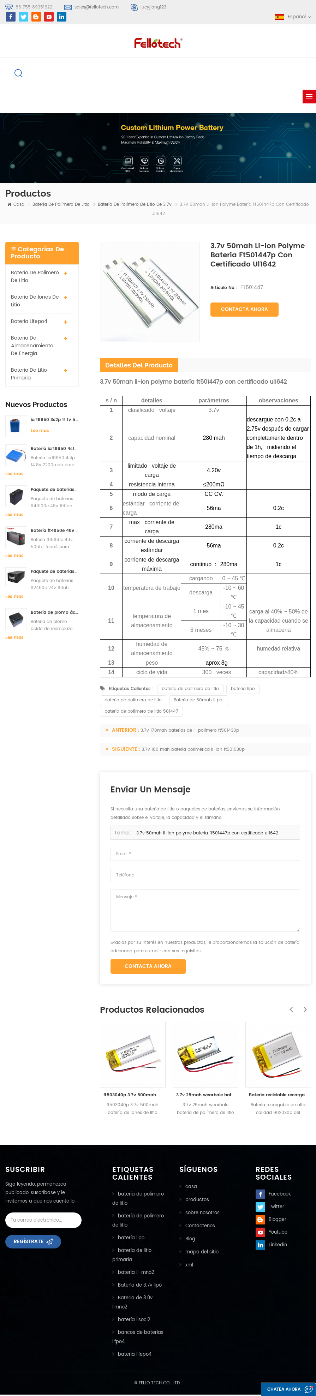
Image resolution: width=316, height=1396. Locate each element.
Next (303, 1007)
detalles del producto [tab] (139, 366)
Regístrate (28, 1245)
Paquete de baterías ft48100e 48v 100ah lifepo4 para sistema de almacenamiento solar (54, 490)
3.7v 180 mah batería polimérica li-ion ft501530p (193, 751)
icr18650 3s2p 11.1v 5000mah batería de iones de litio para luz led (54, 421)
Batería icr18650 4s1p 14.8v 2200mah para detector (54, 450)
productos (197, 1200)
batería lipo (243, 690)
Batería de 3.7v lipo (140, 1286)
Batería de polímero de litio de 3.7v (135, 206)
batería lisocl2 (134, 1321)
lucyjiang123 (153, 7)
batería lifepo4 (29, 323)
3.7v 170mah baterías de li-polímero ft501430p (190, 732)
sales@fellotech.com (96, 7)
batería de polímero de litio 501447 (141, 712)
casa (15, 206)
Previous (289, 1007)
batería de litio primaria (29, 375)
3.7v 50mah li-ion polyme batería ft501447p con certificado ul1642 (207, 834)
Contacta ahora (244, 310)
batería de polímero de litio (61, 206)
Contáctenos (200, 1226)
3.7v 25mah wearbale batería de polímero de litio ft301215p (205, 1096)
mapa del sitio (201, 1251)
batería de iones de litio (35, 302)
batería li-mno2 (136, 1274)
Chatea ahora (279, 1389)
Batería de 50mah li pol (198, 701)
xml (189, 1264)
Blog (190, 1238)
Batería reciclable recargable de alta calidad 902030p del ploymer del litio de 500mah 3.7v (278, 1096)
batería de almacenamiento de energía (32, 347)
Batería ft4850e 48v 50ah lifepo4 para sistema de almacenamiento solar (54, 531)
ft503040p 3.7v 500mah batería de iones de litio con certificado (132, 1096)
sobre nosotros (202, 1213)
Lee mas (40, 432)
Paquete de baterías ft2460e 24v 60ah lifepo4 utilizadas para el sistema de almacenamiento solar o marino (54, 572)
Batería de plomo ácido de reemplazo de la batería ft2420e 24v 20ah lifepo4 (54, 613)
